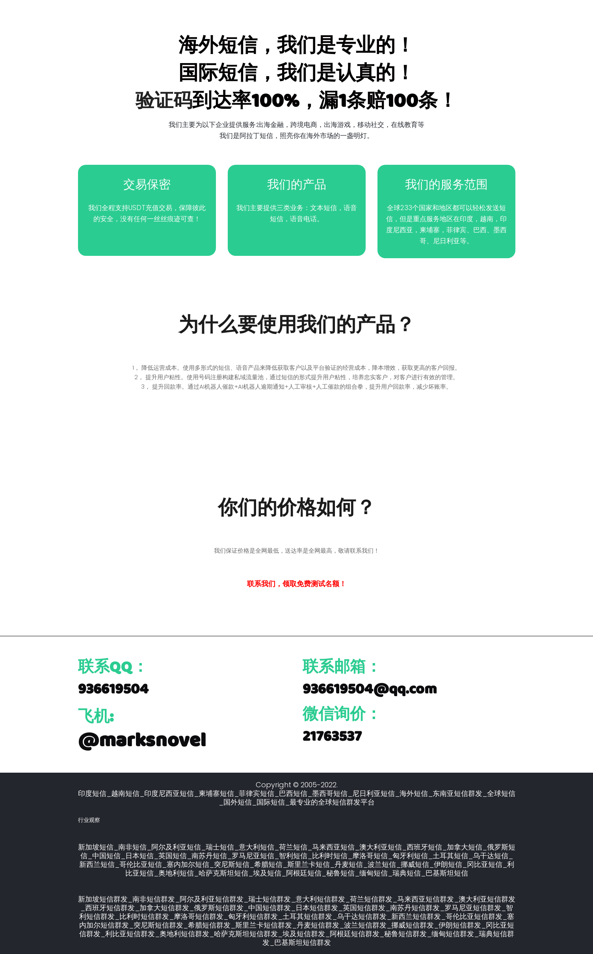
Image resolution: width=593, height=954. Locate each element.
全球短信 (501, 792)
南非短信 (132, 846)
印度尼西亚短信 (169, 792)
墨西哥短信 (330, 792)
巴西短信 (293, 792)
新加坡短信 (95, 846)
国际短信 (271, 801)
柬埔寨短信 (216, 792)
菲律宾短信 (256, 792)
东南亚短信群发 (457, 792)
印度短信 (92, 792)
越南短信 (125, 792)
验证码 (163, 100)
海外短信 (414, 792)
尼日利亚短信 (373, 792)
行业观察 (89, 819)
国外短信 (237, 801)
